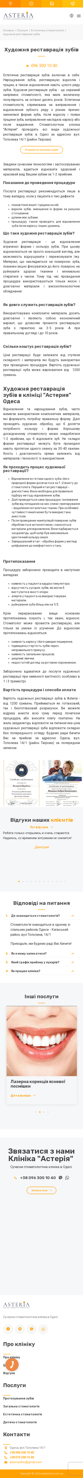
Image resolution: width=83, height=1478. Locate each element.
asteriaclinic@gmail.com (26, 1462)
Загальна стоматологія (21, 1406)
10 (56, 881)
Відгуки (9, 1373)
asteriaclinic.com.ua (52, 1473)
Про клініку (11, 1357)
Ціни (6, 1365)
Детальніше (33, 1095)
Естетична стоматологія (22, 1414)
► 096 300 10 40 (41, 65)
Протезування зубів (18, 1398)
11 (60, 881)
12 (65, 881)
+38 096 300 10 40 (35, 1178)
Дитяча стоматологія (20, 1422)
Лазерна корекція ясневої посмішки (48, 1084)
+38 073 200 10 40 (22, 1457)
